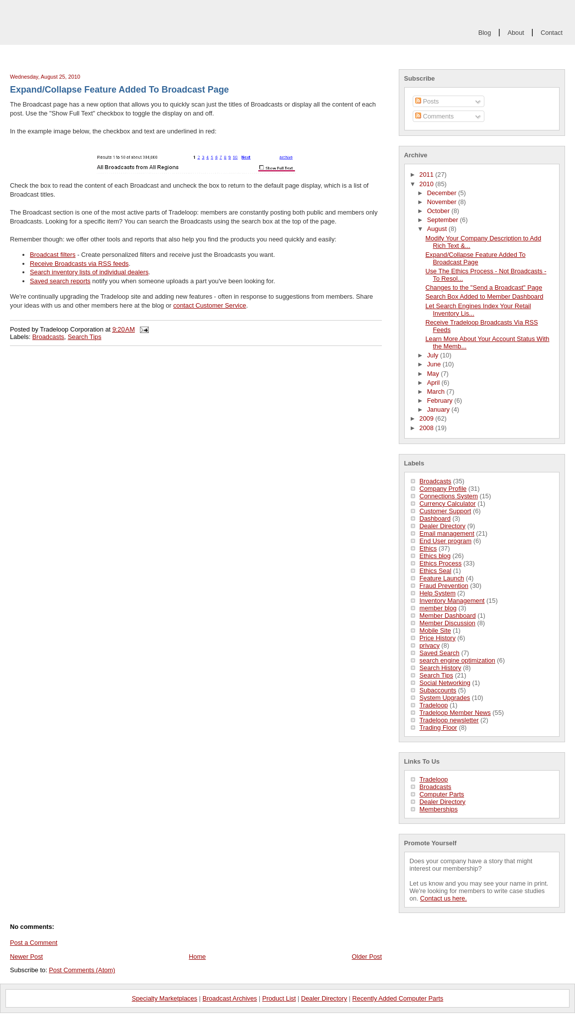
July (433, 355)
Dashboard (435, 518)
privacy (430, 645)
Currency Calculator (448, 503)
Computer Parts (442, 794)
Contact (552, 32)
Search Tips (437, 675)
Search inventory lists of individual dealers (89, 272)
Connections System (449, 496)
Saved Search (440, 653)
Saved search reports (60, 281)
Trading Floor (439, 727)
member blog (438, 608)
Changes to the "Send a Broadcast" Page (483, 287)
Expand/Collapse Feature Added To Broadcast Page (475, 258)
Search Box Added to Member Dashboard (484, 296)
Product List (279, 998)
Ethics (428, 548)
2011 (427, 174)
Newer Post (26, 956)
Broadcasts (436, 481)
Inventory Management (452, 600)
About (515, 32)
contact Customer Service (209, 305)
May (434, 373)
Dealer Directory (442, 526)
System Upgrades (445, 697)
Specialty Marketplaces (165, 998)
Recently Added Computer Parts (398, 998)
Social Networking (445, 682)
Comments (434, 116)
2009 (427, 418)
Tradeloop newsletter (449, 720)
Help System (438, 593)
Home (197, 956)
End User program (446, 541)
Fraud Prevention (444, 585)
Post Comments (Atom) (82, 970)
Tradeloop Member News (455, 712)
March (437, 391)
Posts (427, 101)
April (434, 382)
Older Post (367, 956)
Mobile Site (435, 630)
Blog (484, 32)
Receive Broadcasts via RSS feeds (79, 263)
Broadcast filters (53, 254)
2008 (427, 428)
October (439, 211)
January (439, 409)
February (441, 400)
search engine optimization (457, 660)
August (438, 228)
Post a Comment (33, 942)
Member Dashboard (448, 615)
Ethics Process (441, 563)
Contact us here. (443, 898)
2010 (427, 184)
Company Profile (443, 488)
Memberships (439, 809)
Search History (440, 668)
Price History (438, 638)
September (443, 220)
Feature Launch (442, 578)
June (435, 364)
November (443, 202)
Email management (447, 533)
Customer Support (445, 511)
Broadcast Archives (230, 998)
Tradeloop (434, 705)
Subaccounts (438, 690)
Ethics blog (435, 556)
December (443, 193)
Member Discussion (447, 623)
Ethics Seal (436, 570)
